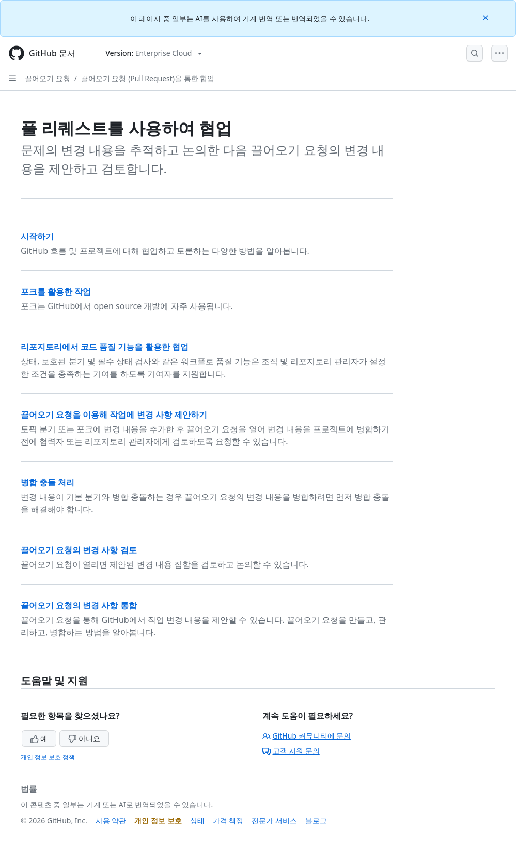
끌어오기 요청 (47, 78)
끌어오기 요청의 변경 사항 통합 (79, 605)
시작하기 (37, 236)
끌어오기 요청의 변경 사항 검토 (79, 550)
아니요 (84, 738)
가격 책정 (228, 820)
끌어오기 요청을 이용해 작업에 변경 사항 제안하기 (114, 414)
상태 (197, 820)
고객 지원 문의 (291, 751)
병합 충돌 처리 (47, 482)
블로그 (316, 820)
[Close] (486, 17)
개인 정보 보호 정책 (48, 757)
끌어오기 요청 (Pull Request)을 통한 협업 (147, 78)
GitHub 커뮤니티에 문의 (306, 736)
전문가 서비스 (274, 820)
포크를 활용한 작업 (56, 291)
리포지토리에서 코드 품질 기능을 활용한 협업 (105, 346)
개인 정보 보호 (157, 820)
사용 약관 (111, 820)
